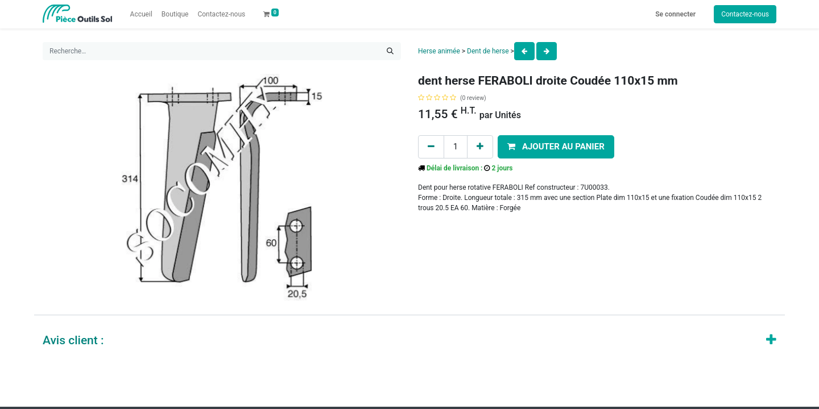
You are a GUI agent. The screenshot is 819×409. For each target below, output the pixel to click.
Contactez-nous (745, 14)
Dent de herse (487, 51)
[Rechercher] (390, 51)
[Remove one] (431, 146)
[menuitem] (141, 14)
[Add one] (480, 146)
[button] (556, 146)
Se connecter (675, 14)
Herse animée (439, 51)
